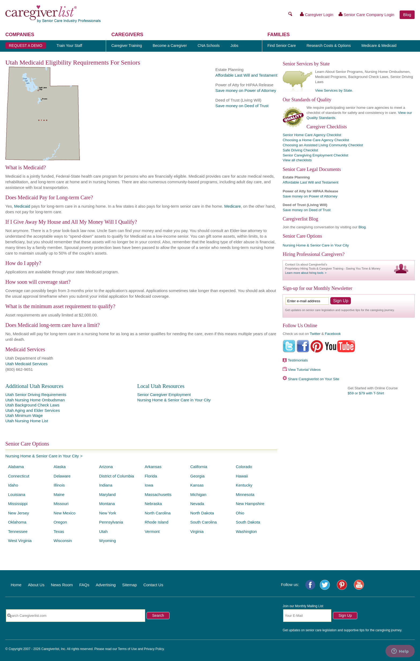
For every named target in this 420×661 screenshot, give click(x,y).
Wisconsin (63, 540)
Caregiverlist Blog (300, 219)
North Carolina (158, 513)
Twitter (315, 334)
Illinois (59, 485)
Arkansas (153, 466)
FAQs (84, 584)
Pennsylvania (111, 522)
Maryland (107, 494)
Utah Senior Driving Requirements (35, 394)
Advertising (106, 584)
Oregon (60, 522)
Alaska (60, 466)
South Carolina (203, 522)
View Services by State (333, 90)
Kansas (197, 485)
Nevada (197, 503)
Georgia (197, 476)
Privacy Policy (154, 649)
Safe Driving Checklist (300, 150)
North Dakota (202, 513)
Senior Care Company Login (366, 14)
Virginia (197, 531)
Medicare (232, 206)
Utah (103, 531)
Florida (151, 476)
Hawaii (242, 476)
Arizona (106, 466)
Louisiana (16, 494)
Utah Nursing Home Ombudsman (35, 400)
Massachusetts (158, 494)
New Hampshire (250, 503)
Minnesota (245, 494)
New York (107, 513)
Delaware (62, 476)
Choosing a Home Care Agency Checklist (316, 140)
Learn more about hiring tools (304, 272)
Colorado (244, 466)
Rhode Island (156, 522)
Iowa (149, 485)
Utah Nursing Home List (26, 421)
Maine (59, 494)
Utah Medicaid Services (26, 363)
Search (158, 615)
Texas (59, 531)
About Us (36, 584)
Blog (407, 14)
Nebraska (153, 503)
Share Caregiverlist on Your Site (313, 379)
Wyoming (107, 540)
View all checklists (297, 160)
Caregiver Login (316, 14)
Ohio (240, 513)
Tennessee (18, 531)
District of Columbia (116, 476)
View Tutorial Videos (304, 370)
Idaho (13, 485)
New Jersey (18, 513)
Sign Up (345, 615)
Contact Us (153, 584)
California (198, 466)
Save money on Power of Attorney (245, 90)
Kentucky (244, 485)
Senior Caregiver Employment (164, 394)
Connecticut (18, 476)
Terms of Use (127, 649)
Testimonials (298, 360)
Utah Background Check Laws (32, 405)
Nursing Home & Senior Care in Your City (174, 400)
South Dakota (248, 522)
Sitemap (129, 584)
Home (16, 584)
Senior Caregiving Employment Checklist (315, 155)
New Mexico (65, 513)
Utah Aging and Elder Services (32, 410)
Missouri (61, 503)
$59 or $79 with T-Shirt (366, 393)
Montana (107, 503)
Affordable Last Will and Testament (246, 75)
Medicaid (22, 206)
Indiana (105, 485)
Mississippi (18, 503)
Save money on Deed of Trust (241, 105)
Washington (246, 531)
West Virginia (20, 540)
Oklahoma (17, 522)
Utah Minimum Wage (24, 415)
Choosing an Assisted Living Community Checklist (323, 145)
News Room (62, 584)
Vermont (152, 531)
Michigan (198, 494)
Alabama (16, 466)
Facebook (333, 334)
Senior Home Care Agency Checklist (312, 135)
